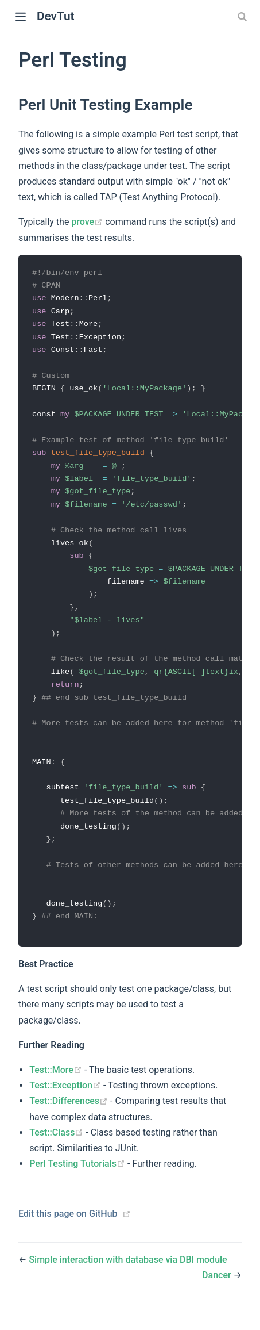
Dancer (218, 1294)
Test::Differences (69, 1120)
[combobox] (243, 16)
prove (88, 221)
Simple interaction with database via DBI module (128, 1279)
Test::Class (57, 1151)
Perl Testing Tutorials (78, 1182)
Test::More (56, 1088)
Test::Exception (66, 1104)
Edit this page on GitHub (68, 1233)
